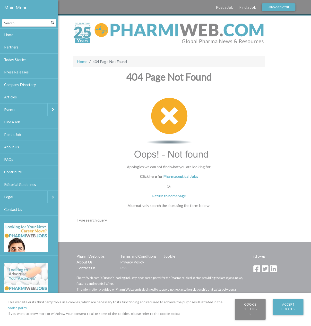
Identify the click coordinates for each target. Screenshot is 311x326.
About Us (85, 262)
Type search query (92, 220)
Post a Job (224, 7)
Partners (11, 47)
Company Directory (20, 84)
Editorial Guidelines (20, 184)
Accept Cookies (288, 306)
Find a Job (247, 7)
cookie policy (17, 308)
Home (82, 61)
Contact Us (86, 267)
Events (31, 109)
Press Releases (16, 72)
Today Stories (15, 59)
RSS (123, 267)
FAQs (8, 159)
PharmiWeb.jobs (91, 256)
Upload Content (278, 7)
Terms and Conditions (138, 256)
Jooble (169, 256)
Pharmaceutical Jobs (180, 176)
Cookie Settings (250, 309)
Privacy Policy (132, 262)
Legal (31, 197)
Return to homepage (169, 195)
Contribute (13, 172)
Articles (10, 97)
